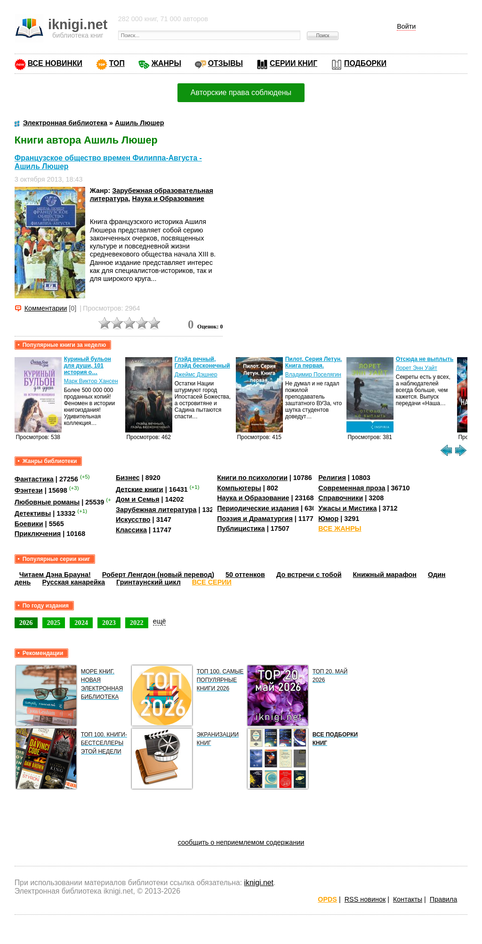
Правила (443, 899)
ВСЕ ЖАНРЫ (339, 528)
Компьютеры (239, 488)
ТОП (117, 63)
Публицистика (241, 528)
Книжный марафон (385, 574)
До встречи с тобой (309, 574)
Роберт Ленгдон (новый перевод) (158, 574)
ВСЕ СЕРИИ (212, 582)
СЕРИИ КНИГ (293, 63)
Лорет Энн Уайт (416, 368)
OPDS (327, 899)
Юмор (328, 518)
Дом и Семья (138, 499)
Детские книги (139, 489)
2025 (54, 622)
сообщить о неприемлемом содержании (241, 842)
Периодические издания (258, 508)
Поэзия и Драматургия (255, 518)
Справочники (340, 498)
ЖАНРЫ (166, 63)
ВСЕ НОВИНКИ (55, 63)
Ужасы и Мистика (347, 508)
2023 (109, 622)
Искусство (133, 519)
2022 (137, 622)
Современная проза (351, 488)
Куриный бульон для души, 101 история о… (87, 366)
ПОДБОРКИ (365, 63)
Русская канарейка (73, 582)
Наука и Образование (168, 198)
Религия (331, 477)
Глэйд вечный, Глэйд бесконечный (202, 362)
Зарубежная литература (156, 509)
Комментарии (45, 308)
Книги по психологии (252, 477)
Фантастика (34, 479)
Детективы (33, 513)
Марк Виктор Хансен (91, 381)
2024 (81, 622)
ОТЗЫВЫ (225, 63)
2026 (26, 622)
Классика (131, 530)
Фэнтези (29, 490)
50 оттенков (245, 574)
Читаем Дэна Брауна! (55, 574)
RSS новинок (365, 899)
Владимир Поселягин (313, 374)
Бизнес (128, 477)
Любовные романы (47, 502)
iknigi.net (258, 883)
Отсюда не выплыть (425, 359)
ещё (159, 621)
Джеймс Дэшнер (196, 374)
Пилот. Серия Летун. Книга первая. (313, 362)
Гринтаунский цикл (148, 582)
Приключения (38, 533)
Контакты (407, 899)
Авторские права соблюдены (241, 92)
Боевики (29, 524)
